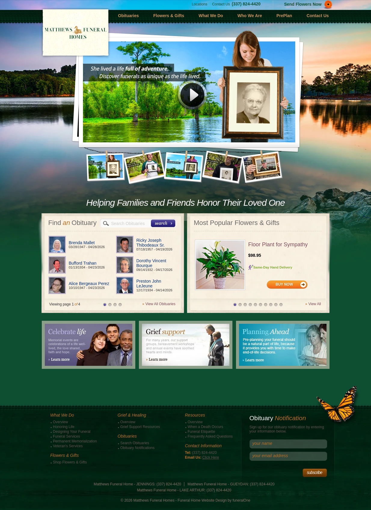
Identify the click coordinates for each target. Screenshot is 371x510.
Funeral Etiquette (201, 432)
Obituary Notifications (137, 448)
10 (281, 304)
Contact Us (221, 4)
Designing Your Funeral (71, 432)
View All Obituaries (161, 304)
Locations (199, 4)
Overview (60, 422)
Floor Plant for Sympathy (278, 244)
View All (314, 304)
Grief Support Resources (140, 427)
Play (192, 97)
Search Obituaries (134, 443)
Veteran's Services (68, 446)
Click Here (210, 457)
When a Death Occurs (205, 427)
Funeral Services (66, 436)
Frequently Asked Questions (210, 436)
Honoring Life (63, 427)
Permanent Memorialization (75, 441)
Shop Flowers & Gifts (70, 462)
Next (287, 161)
